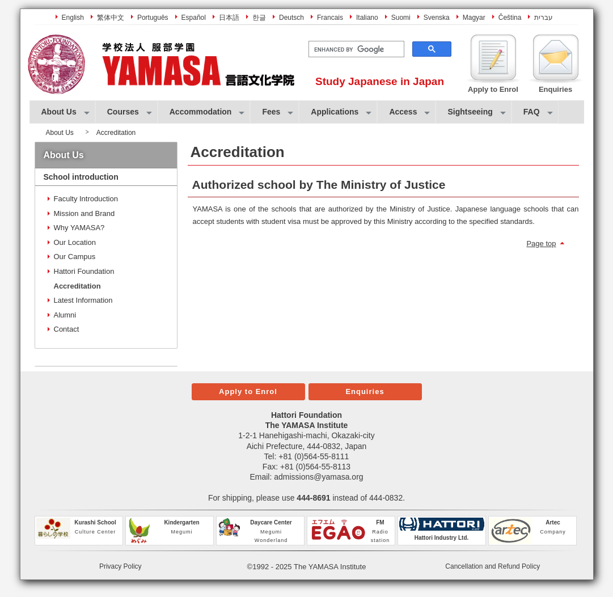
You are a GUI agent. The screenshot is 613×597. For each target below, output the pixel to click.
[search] (355, 49)
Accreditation (77, 286)
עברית (543, 18)
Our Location (75, 242)
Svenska (437, 18)
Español (193, 18)
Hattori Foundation (84, 271)
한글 (259, 18)
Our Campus (75, 256)
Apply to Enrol (248, 391)
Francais (330, 18)
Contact (66, 329)
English (73, 18)
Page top (541, 243)
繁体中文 (110, 18)
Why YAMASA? (79, 227)
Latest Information (83, 300)
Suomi (401, 18)
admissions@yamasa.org (318, 476)
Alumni (65, 315)
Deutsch (291, 18)
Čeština (510, 18)
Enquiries (364, 391)
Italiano (367, 18)
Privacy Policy (120, 566)
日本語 (229, 18)
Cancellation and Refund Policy (492, 566)
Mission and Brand (84, 213)
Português (152, 18)
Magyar (474, 18)
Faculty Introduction (86, 198)
